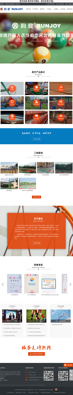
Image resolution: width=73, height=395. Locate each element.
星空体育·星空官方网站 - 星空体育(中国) (36, 1)
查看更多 (36, 197)
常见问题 (62, 9)
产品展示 (49, 9)
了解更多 (36, 243)
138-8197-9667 (50, 4)
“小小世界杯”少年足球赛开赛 (34, 332)
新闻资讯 (42, 9)
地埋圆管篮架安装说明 (57, 324)
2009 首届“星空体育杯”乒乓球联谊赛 (12, 324)
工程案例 (56, 9)
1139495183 (60, 4)
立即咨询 (36, 139)
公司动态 (12, 306)
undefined (42, 385)
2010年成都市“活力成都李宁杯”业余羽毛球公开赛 (13, 328)
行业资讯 (36, 306)
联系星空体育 (70, 10)
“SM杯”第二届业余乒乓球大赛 (10, 332)
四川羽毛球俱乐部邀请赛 (9, 335)
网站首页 (28, 9)
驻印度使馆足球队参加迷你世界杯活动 (36, 335)
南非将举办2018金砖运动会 (34, 328)
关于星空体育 (35, 10)
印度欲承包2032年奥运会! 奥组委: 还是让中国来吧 (37, 324)
